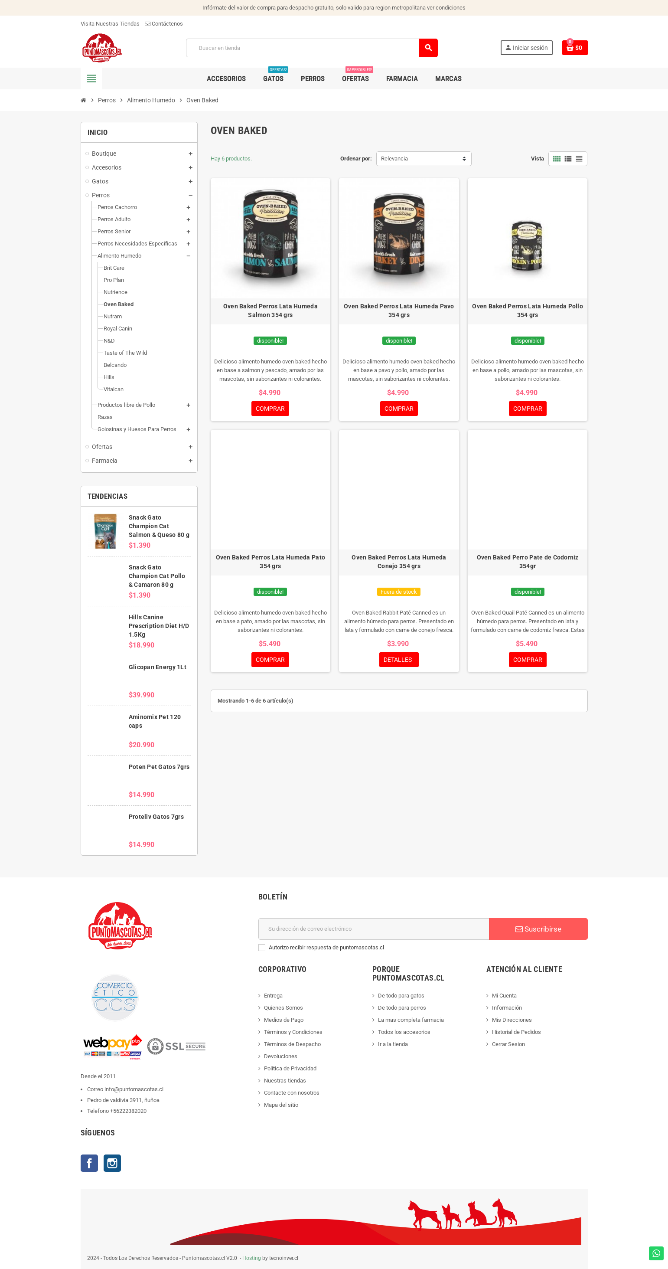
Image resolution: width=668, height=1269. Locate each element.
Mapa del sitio (281, 1105)
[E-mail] (373, 929)
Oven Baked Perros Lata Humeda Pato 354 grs (271, 561)
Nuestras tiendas (285, 1080)
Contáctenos (164, 23)
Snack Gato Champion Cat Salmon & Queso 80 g (159, 526)
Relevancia (394, 158)
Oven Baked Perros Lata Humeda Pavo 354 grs (399, 310)
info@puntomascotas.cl (133, 1089)
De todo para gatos (401, 995)
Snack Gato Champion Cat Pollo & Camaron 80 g (157, 576)
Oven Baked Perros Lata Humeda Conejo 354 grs (399, 561)
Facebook (89, 1163)
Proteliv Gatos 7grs (156, 816)
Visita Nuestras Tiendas (110, 23)
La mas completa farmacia (411, 1020)
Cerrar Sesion (508, 1044)
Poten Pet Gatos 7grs (159, 766)
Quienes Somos (283, 1007)
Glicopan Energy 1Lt (157, 667)
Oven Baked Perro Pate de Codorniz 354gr (528, 561)
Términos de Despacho (292, 1044)
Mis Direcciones (512, 1020)
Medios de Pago (283, 1020)
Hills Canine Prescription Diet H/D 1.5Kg (159, 626)
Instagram (112, 1163)
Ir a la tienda (393, 1044)
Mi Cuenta (504, 995)
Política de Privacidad (290, 1068)
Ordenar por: (356, 158)
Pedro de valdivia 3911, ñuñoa (123, 1100)
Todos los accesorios (404, 1032)
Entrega (273, 995)
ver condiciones (446, 7)
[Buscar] (311, 48)
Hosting (251, 1258)
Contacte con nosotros (291, 1092)
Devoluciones (280, 1056)
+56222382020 (128, 1111)
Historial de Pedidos (516, 1032)
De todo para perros (402, 1007)
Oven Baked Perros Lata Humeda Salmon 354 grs (270, 310)
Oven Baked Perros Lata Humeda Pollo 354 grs (527, 310)
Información (507, 1007)
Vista (537, 158)
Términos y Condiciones (293, 1032)
